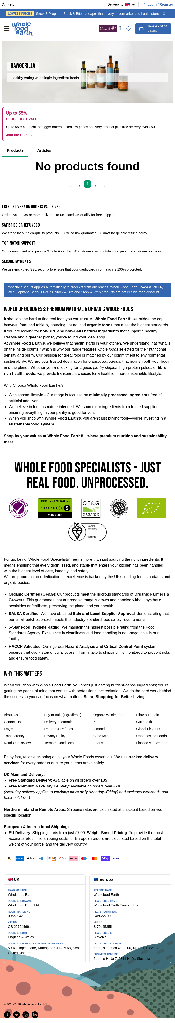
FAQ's (8, 729)
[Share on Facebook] (7, 1014)
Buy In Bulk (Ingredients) (62, 715)
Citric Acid (100, 736)
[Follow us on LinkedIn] (35, 1014)
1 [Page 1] (88, 184)
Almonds (99, 729)
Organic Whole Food (108, 715)
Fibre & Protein (147, 715)
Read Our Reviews (18, 743)
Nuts (96, 722)
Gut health (144, 722)
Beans (98, 743)
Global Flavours (148, 729)
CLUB (108, 28)
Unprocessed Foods (151, 736)
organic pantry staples (98, 367)
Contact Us (12, 722)
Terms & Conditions (59, 743)
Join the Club (19, 135)
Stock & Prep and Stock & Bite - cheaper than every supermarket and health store (82, 13)
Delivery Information (59, 722)
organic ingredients (104, 361)
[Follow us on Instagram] (25, 1014)
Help (8, 4)
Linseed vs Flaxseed (151, 743)
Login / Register (158, 4)
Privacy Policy (54, 736)
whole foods (107, 349)
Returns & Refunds (58, 729)
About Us (11, 715)
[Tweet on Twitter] (16, 1014)
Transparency (14, 736)
